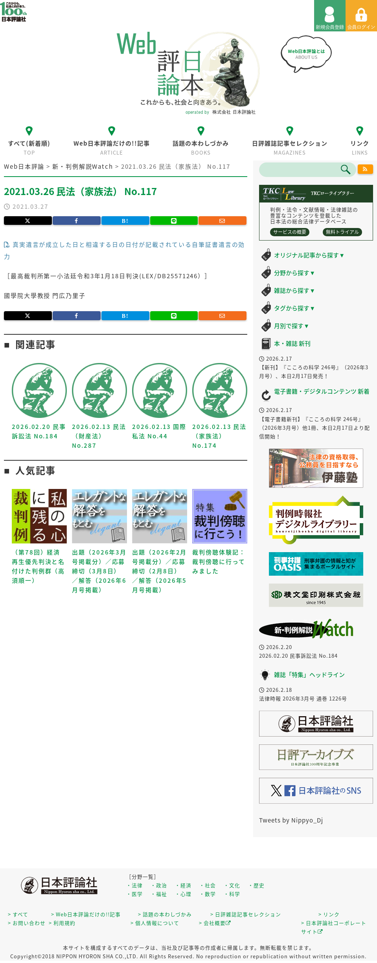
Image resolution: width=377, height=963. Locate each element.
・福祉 (159, 893)
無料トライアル (342, 231)
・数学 (207, 893)
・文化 (232, 885)
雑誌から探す (294, 290)
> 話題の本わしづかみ (165, 914)
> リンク (329, 914)
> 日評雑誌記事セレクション (245, 914)
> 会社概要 (215, 923)
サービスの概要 (289, 231)
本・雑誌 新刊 (292, 343)
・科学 (232, 893)
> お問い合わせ (27, 923)
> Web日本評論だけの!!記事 (86, 914)
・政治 (159, 885)
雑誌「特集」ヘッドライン (309, 674)
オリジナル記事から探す (309, 255)
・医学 (134, 893)
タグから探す (294, 308)
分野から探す (294, 272)
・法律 (134, 885)
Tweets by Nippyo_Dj (291, 820)
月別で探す (291, 325)
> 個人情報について (155, 923)
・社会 (207, 885)
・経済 (183, 885)
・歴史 (256, 885)
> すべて (18, 914)
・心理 (183, 893)
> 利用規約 (62, 923)
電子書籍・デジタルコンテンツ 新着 (322, 391)
